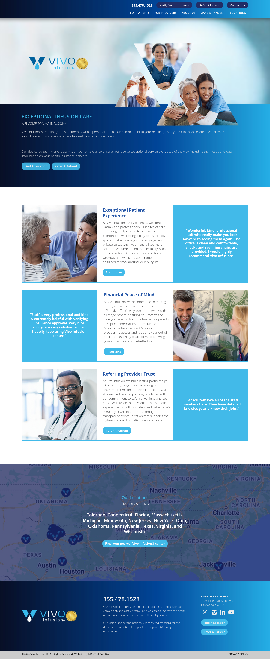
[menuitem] (142, 5)
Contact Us (237, 5)
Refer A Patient (210, 5)
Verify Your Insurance (174, 5)
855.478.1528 (142, 5)
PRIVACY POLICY (238, 654)
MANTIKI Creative (99, 654)
